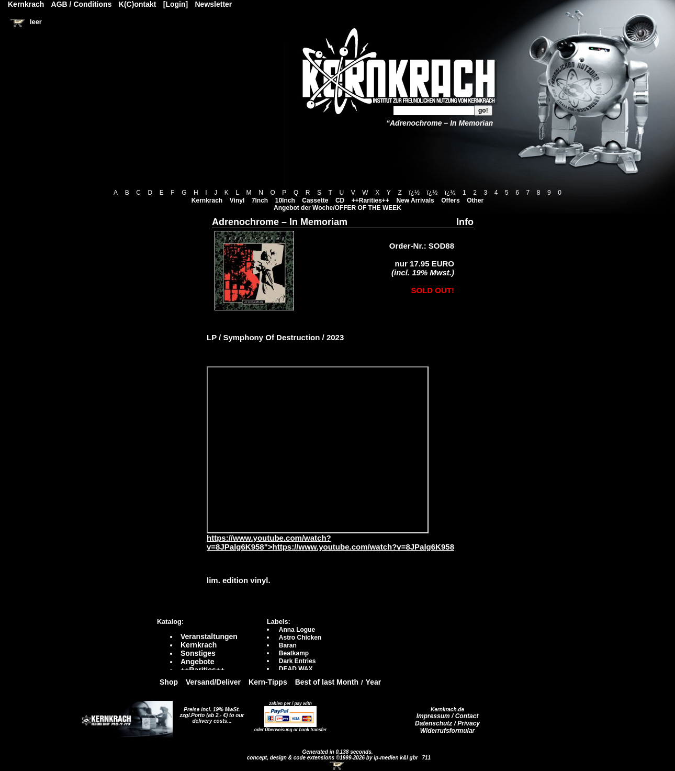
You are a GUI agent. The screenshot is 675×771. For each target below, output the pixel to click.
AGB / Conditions (81, 4)
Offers (450, 200)
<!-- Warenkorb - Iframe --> (337, 766)
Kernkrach (207, 200)
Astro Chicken (300, 637)
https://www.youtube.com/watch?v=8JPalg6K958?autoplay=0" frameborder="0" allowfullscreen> (318, 449)
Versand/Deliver (213, 682)
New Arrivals (415, 200)
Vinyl (237, 200)
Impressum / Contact (448, 716)
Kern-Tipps (268, 682)
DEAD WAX (296, 669)
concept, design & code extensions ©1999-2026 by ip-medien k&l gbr (333, 758)
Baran (288, 645)
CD (339, 200)
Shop (169, 682)
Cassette (315, 200)
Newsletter (213, 4)
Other (475, 200)
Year (373, 682)
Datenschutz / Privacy (447, 723)
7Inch (260, 200)
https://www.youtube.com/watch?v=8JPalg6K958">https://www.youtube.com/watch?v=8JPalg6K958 (330, 538)
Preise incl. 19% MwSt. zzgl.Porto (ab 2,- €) (210, 712)
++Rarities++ (370, 200)
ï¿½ (414, 192)
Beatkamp (294, 653)
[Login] (175, 4)
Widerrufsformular (447, 730)
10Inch (285, 200)
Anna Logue (297, 629)
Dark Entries (297, 661)
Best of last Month (326, 682)
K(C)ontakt (137, 4)
